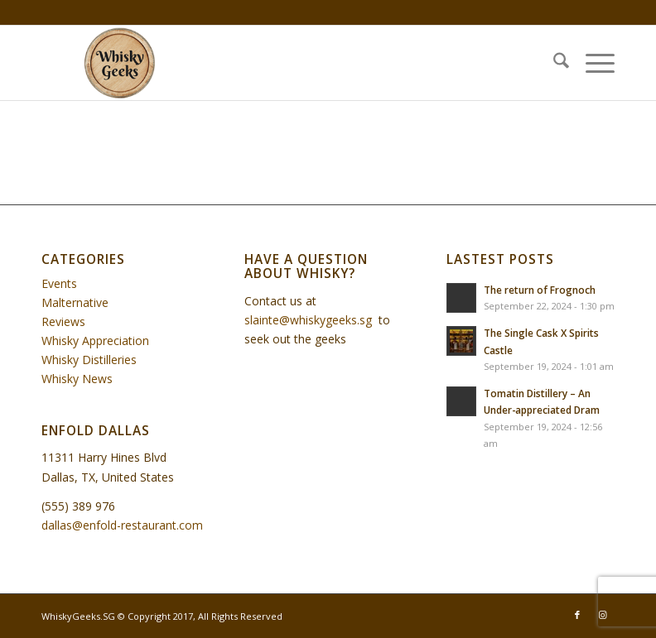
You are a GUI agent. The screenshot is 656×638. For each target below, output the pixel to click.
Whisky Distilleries (89, 359)
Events (59, 283)
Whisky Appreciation (95, 340)
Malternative (75, 302)
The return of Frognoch (540, 289)
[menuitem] (553, 63)
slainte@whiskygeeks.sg (308, 320)
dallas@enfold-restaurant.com (122, 525)
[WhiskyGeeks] (122, 63)
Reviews (63, 321)
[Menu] (592, 63)
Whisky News (77, 378)
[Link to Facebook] (577, 614)
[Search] (553, 63)
